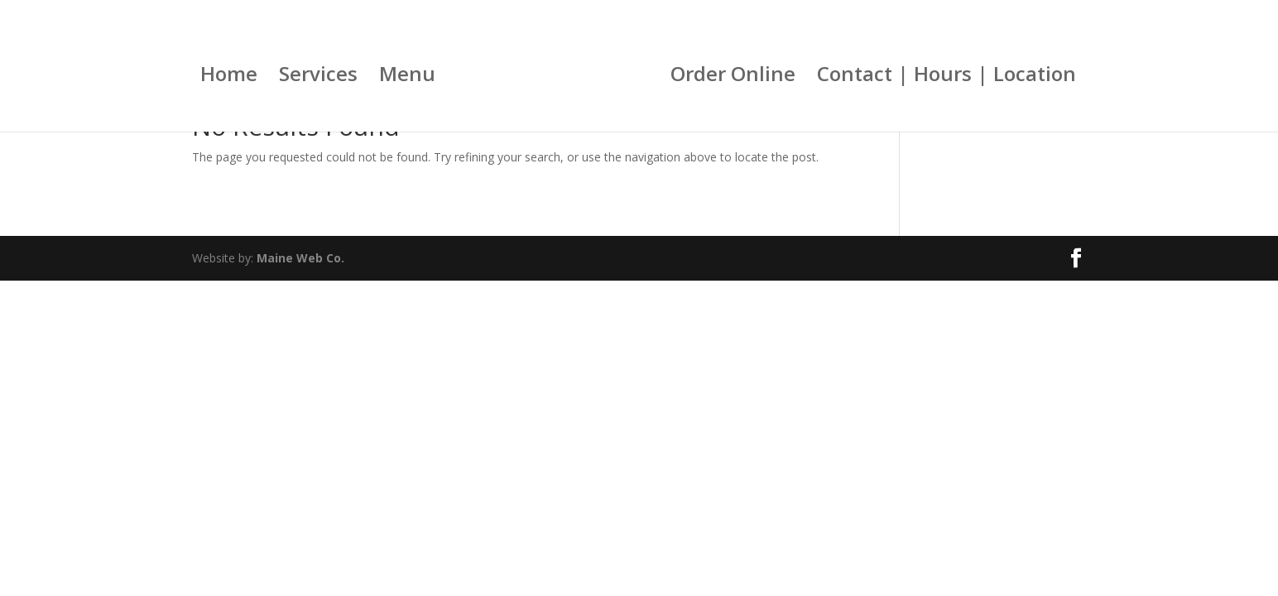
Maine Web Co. (300, 258)
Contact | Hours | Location (946, 77)
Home (228, 77)
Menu (407, 77)
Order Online (732, 77)
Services (318, 77)
